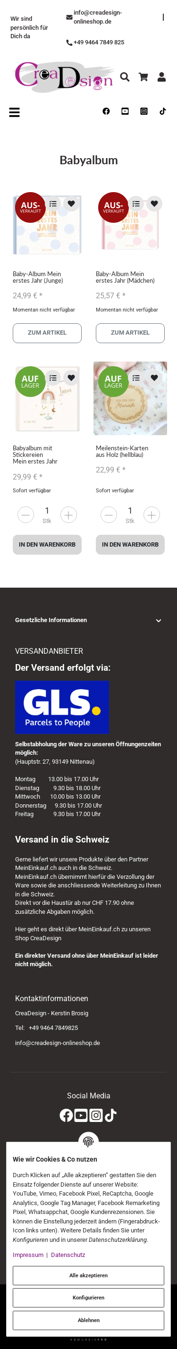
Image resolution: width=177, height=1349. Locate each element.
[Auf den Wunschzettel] (71, 203)
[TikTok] (111, 1115)
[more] (25, 515)
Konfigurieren (88, 1297)
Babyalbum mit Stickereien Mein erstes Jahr (35, 454)
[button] (88, 620)
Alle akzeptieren (88, 1275)
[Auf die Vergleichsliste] (53, 203)
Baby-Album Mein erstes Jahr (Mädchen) (125, 277)
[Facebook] (66, 1115)
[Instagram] (96, 1115)
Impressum (28, 1254)
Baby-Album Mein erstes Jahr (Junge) (38, 277)
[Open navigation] (14, 112)
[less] (68, 515)
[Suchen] (125, 77)
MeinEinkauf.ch (36, 867)
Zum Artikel (47, 333)
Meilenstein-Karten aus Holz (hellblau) (122, 451)
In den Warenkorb (47, 544)
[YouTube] (81, 1115)
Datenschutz (68, 1254)
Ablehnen (89, 1320)
